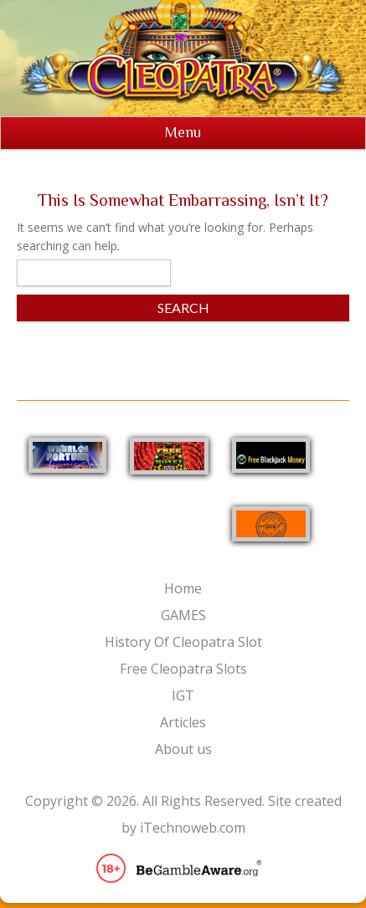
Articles (183, 722)
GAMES (183, 615)
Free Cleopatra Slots (183, 668)
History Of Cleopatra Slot (183, 642)
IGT (183, 695)
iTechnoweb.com (192, 827)
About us (183, 749)
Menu (183, 132)
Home (183, 588)
